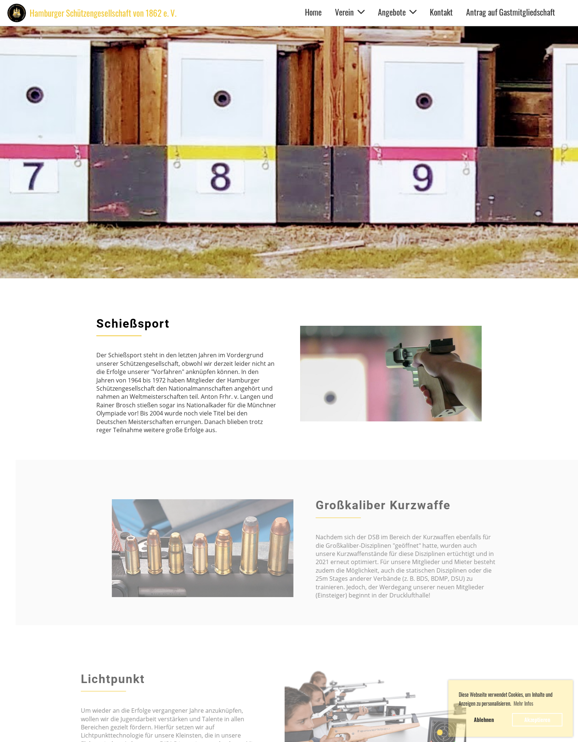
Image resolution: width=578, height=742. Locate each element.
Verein (350, 12)
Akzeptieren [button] (537, 719)
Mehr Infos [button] (523, 703)
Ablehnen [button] (484, 719)
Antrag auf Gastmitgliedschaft (510, 12)
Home (313, 12)
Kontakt (441, 12)
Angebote (397, 12)
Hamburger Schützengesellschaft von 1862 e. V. (103, 13)
